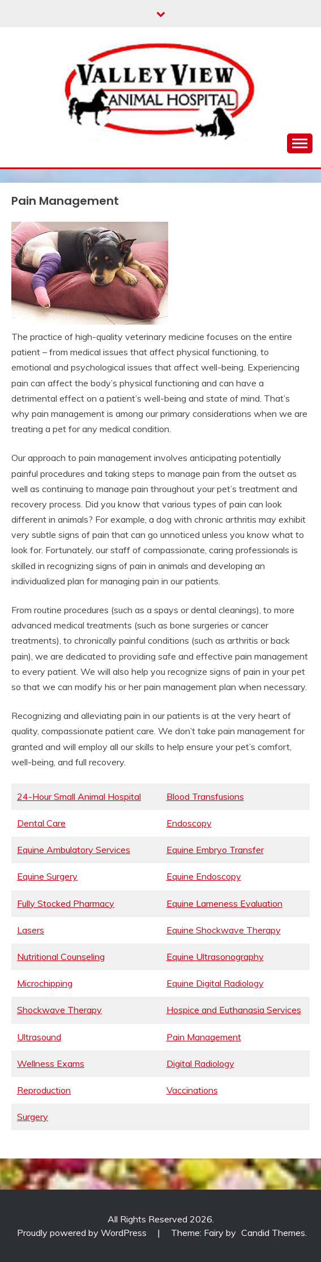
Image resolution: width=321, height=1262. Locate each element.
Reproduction (44, 1090)
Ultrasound (39, 1037)
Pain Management (203, 1037)
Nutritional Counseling (61, 956)
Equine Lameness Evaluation (224, 903)
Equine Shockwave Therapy (223, 930)
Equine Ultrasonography (215, 956)
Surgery (32, 1116)
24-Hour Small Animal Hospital (79, 796)
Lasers (30, 930)
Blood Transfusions (205, 796)
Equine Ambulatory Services (73, 849)
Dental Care (41, 823)
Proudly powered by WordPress (83, 1232)
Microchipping (44, 983)
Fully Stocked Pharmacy (65, 903)
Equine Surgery (47, 876)
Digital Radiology (200, 1063)
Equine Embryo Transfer (215, 849)
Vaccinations (192, 1090)
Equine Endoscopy (203, 876)
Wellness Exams (50, 1063)
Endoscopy (189, 823)
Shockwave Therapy (59, 1009)
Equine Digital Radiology (215, 983)
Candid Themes (273, 1232)
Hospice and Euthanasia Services (233, 1009)
